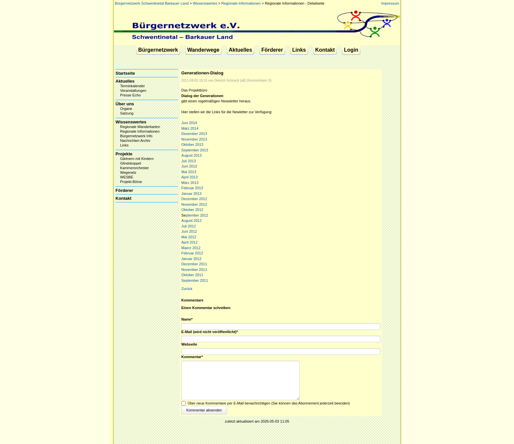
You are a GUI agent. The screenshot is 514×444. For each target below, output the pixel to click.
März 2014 (189, 128)
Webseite (189, 344)
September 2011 (194, 280)
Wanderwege (203, 50)
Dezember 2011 (194, 264)
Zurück (187, 289)
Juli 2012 (188, 226)
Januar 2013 (191, 194)
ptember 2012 (197, 215)
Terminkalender (132, 86)
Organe (126, 109)
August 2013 (191, 155)
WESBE (126, 177)
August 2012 (191, 220)
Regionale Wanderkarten (140, 127)
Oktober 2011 (192, 275)
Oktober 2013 (192, 144)
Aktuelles (240, 50)
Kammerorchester (134, 168)
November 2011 (194, 270)
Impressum (390, 3)
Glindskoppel (130, 163)
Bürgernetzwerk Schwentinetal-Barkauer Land (152, 3)
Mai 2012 (188, 237)
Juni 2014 (189, 123)
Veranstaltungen (133, 90)
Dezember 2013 (194, 134)
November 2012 (194, 204)
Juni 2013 (189, 166)
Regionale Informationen (241, 3)
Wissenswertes (205, 3)
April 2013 (189, 177)
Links (299, 50)
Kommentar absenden (204, 410)
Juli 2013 (188, 161)
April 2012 (189, 242)
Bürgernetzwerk (158, 50)
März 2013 (189, 183)
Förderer (272, 50)
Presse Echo (130, 95)
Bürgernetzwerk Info (136, 136)
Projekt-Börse (131, 182)
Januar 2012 (191, 259)
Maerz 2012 (190, 248)
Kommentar (192, 357)
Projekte (124, 153)
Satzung (126, 113)
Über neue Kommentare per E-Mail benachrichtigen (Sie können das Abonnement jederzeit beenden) (269, 403)
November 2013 (194, 139)
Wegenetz (128, 172)
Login (351, 50)
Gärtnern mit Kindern (137, 159)
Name (189, 319)
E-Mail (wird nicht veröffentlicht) (209, 332)
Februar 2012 (192, 253)
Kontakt (325, 50)
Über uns (125, 103)
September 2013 (194, 150)
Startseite (125, 73)
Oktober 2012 (192, 210)
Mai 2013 (188, 172)
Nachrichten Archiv (135, 141)
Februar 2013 (192, 188)
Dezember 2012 (194, 199)
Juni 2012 (189, 231)
